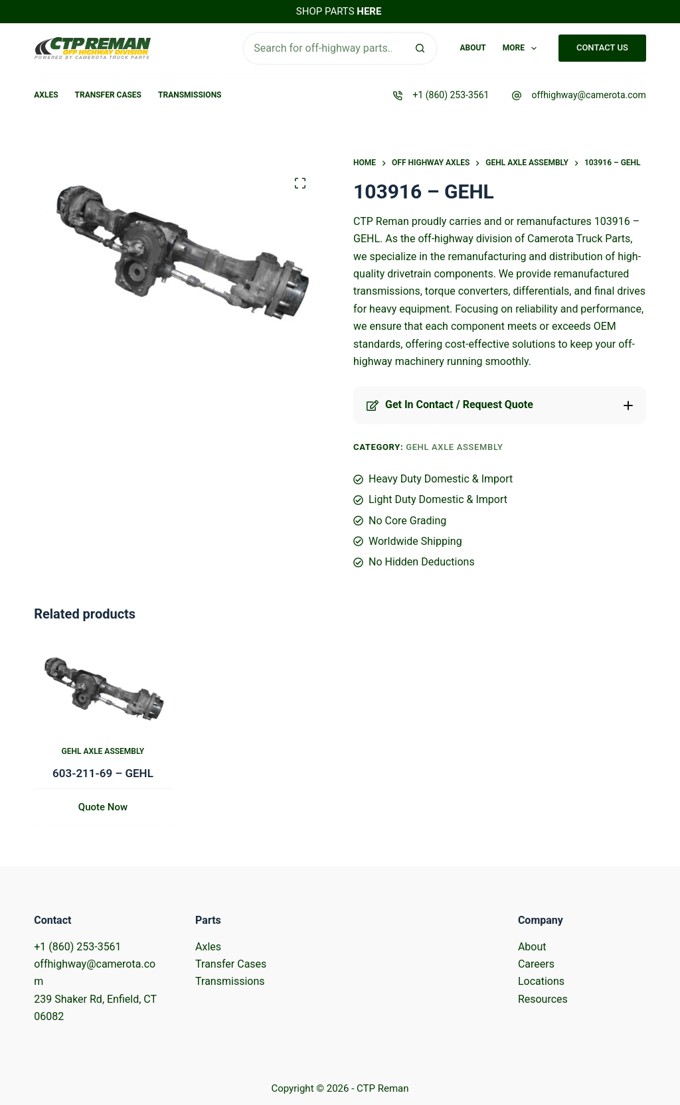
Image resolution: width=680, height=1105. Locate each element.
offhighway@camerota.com (588, 95)
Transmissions (189, 95)
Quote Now (103, 808)
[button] (499, 404)
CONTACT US (602, 47)
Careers (536, 964)
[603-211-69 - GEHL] (103, 686)
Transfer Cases (108, 95)
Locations (541, 981)
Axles (46, 95)
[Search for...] (323, 48)
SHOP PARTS (339, 11)
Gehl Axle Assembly (454, 447)
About (472, 47)
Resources (543, 999)
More (523, 48)
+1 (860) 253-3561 (450, 95)
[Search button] (421, 48)
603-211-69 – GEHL (102, 773)
